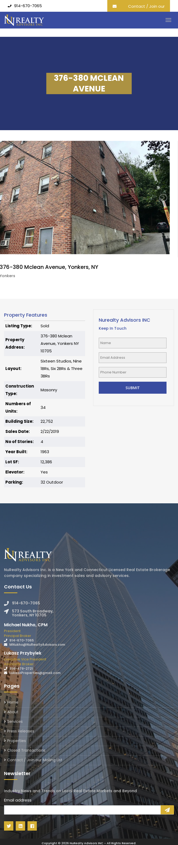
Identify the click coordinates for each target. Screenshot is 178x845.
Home (12, 702)
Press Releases (20, 731)
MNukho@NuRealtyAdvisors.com (37, 644)
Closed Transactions (26, 750)
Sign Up (167, 809)
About (12, 712)
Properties (16, 740)
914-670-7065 (28, 6)
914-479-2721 (21, 668)
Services (15, 721)
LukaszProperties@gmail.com (35, 673)
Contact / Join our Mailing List (146, 10)
